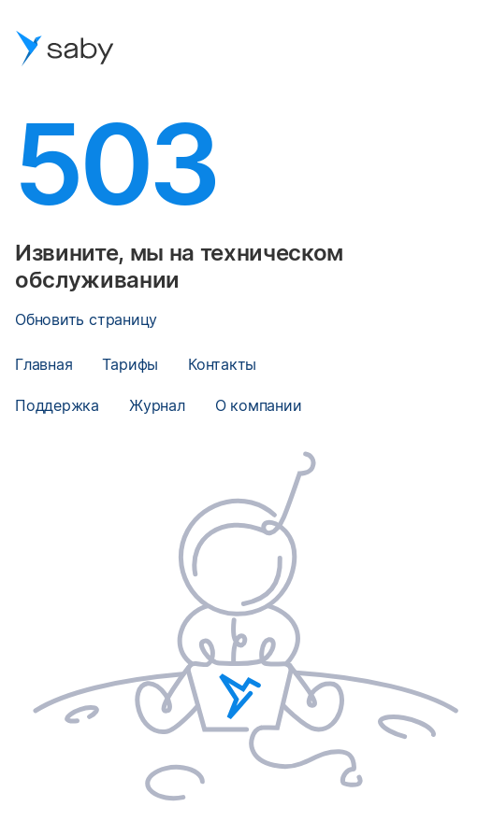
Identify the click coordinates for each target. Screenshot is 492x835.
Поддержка (57, 405)
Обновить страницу (86, 319)
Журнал (157, 405)
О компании (258, 405)
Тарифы (130, 364)
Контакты (222, 364)
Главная (43, 364)
